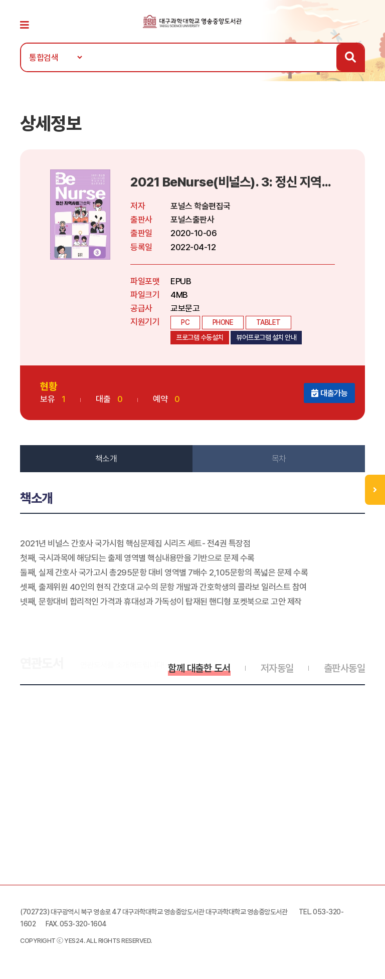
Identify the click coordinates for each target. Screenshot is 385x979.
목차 (279, 459)
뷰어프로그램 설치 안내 (266, 337)
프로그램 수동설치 (200, 337)
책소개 (106, 459)
